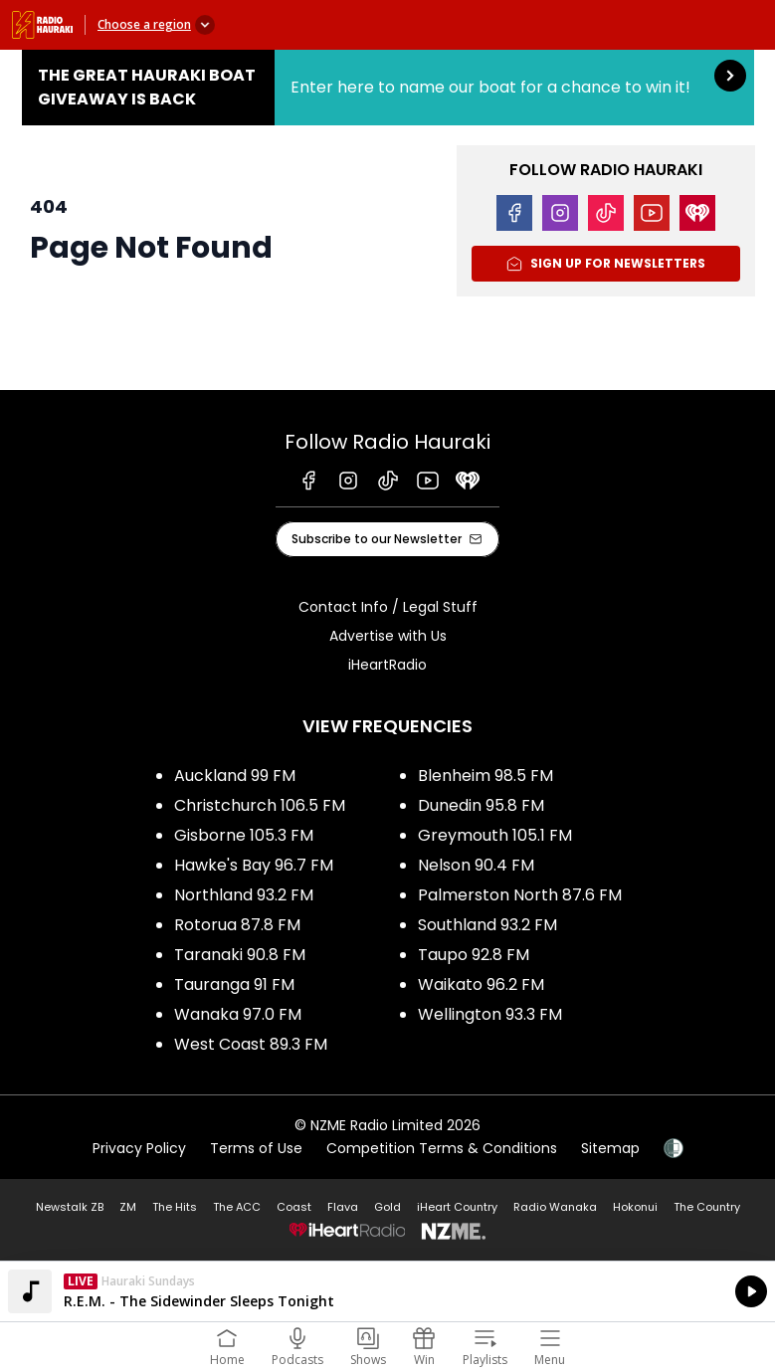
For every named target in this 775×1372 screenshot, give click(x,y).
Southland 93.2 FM (487, 924)
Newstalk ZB (69, 1207)
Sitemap (610, 1148)
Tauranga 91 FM (234, 984)
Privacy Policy (139, 1148)
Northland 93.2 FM (243, 894)
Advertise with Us (388, 636)
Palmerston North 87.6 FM (520, 894)
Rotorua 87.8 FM (237, 924)
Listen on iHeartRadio (387, 1291)
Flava (342, 1207)
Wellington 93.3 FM (490, 1014)
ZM (127, 1207)
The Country (707, 1207)
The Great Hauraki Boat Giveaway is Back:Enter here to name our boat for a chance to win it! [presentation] (388, 87)
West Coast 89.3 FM (250, 1044)
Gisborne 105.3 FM (243, 835)
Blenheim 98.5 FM (485, 775)
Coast (294, 1207)
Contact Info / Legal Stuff (388, 607)
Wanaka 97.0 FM (237, 1014)
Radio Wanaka (555, 1207)
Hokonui (635, 1207)
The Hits (174, 1207)
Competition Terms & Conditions (441, 1148)
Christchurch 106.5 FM (259, 805)
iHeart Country (457, 1207)
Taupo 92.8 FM (473, 954)
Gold (387, 1207)
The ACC (237, 1207)
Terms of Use (256, 1148)
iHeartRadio (387, 665)
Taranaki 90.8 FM (239, 954)
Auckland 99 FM (234, 775)
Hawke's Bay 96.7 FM (253, 865)
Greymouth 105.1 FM (495, 835)
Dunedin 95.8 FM (481, 805)
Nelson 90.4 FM (476, 865)
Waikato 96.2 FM (481, 984)
